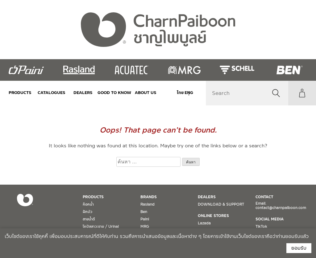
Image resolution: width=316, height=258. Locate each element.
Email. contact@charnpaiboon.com (281, 206)
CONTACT (264, 197)
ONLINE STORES (213, 216)
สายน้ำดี (89, 219)
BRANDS (148, 197)
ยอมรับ (298, 248)
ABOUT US (145, 93)
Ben (143, 212)
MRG (144, 226)
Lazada (204, 223)
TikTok (261, 226)
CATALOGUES (51, 93)
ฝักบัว (87, 212)
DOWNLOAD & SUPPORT (221, 204)
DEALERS (82, 93)
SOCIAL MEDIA (270, 219)
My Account (302, 93)
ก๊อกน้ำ (88, 204)
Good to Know (114, 93)
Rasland (147, 204)
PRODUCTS (20, 93)
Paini (144, 219)
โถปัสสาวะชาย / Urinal (101, 226)
